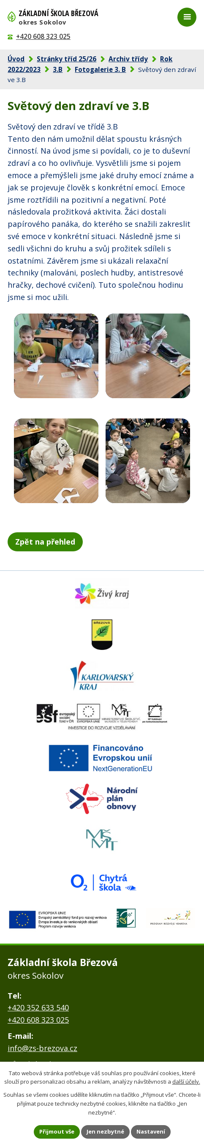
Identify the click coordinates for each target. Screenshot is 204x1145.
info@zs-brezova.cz (42, 1048)
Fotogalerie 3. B (100, 69)
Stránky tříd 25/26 (66, 59)
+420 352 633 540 (38, 1007)
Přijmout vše (56, 1131)
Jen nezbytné (105, 1131)
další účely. (186, 1081)
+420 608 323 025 (43, 36)
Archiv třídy (128, 59)
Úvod (16, 59)
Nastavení (150, 1131)
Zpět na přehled (45, 542)
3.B (58, 69)
